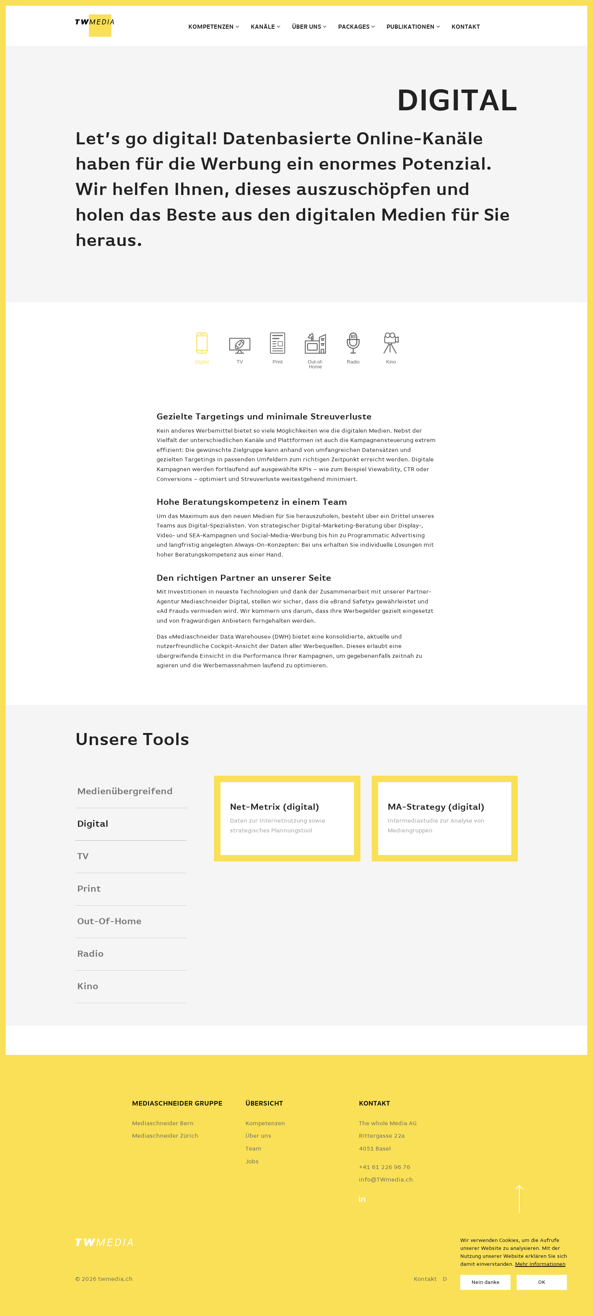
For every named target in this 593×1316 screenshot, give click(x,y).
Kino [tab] (87, 1004)
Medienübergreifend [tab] (125, 809)
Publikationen (411, 27)
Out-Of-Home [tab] (109, 939)
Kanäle (263, 27)
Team (253, 1149)
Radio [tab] (90, 972)
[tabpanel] (366, 873)
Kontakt (466, 27)
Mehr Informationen (540, 1264)
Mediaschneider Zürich (165, 1136)
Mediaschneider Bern (163, 1124)
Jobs (252, 1162)
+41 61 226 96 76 (384, 1167)
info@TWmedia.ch (386, 1180)
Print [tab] (89, 907)
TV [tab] (83, 874)
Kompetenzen (211, 27)
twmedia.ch (115, 1279)
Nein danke (486, 1282)
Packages (353, 27)
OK (541, 1282)
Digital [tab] (92, 842)
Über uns (306, 27)
